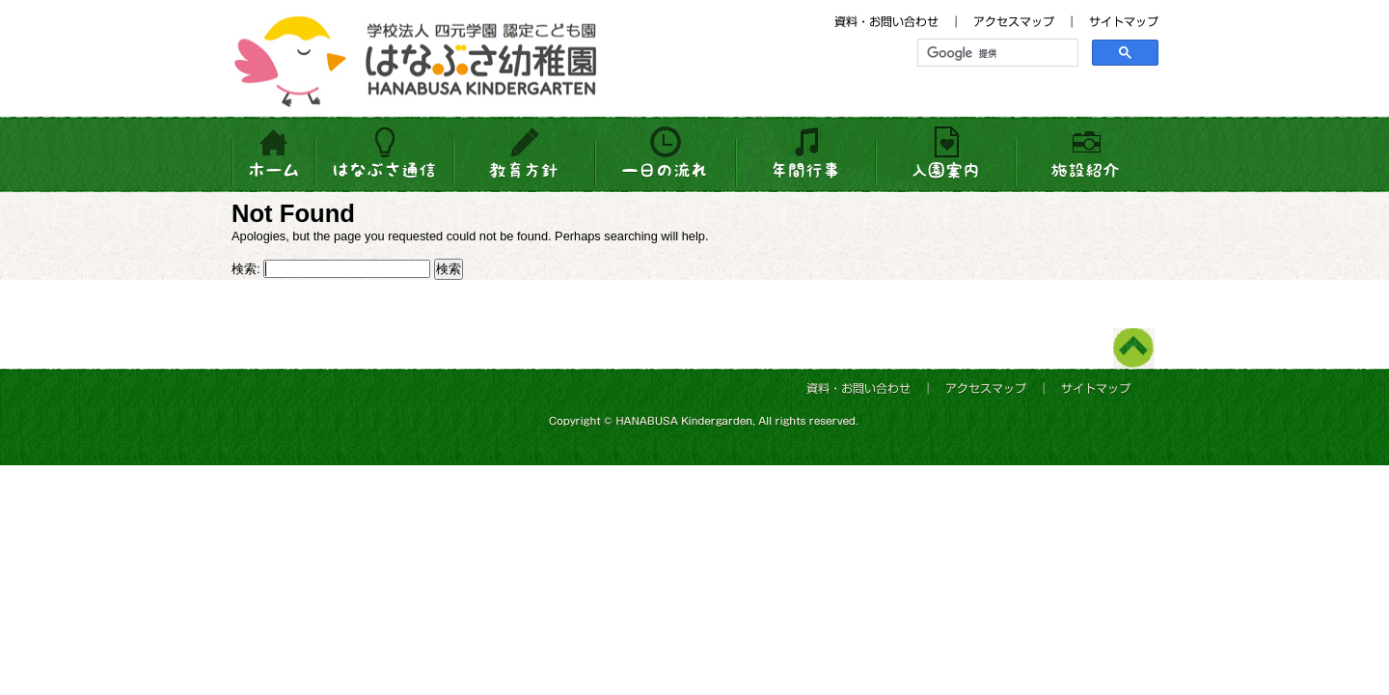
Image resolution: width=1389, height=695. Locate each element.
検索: (246, 269)
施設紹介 (1085, 154)
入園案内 (945, 154)
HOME (273, 154)
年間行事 (805, 154)
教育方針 (525, 154)
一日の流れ (665, 154)
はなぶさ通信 (385, 154)
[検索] (996, 53)
